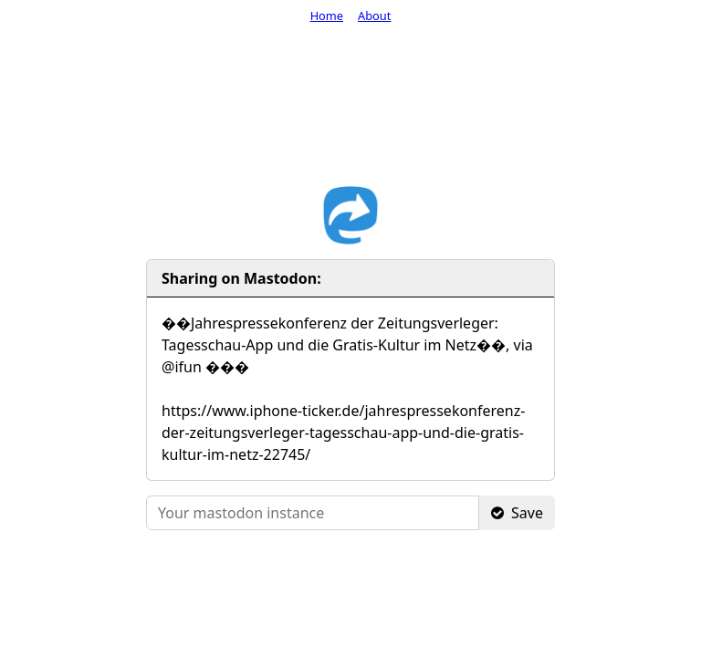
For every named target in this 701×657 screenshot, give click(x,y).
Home (326, 15)
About (374, 15)
